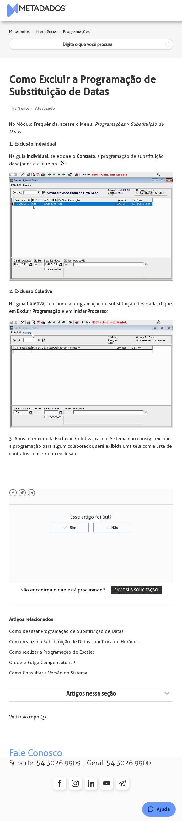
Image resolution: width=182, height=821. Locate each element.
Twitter (22, 493)
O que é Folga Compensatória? (42, 662)
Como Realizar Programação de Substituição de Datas (66, 631)
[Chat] (159, 809)
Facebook (13, 493)
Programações (76, 31)
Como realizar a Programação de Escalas (52, 652)
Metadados (19, 31)
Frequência (46, 31)
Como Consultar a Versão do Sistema (48, 673)
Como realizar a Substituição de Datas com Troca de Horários (74, 642)
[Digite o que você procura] (91, 44)
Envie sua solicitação (136, 590)
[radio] (70, 527)
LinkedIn (31, 493)
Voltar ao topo (27, 717)
